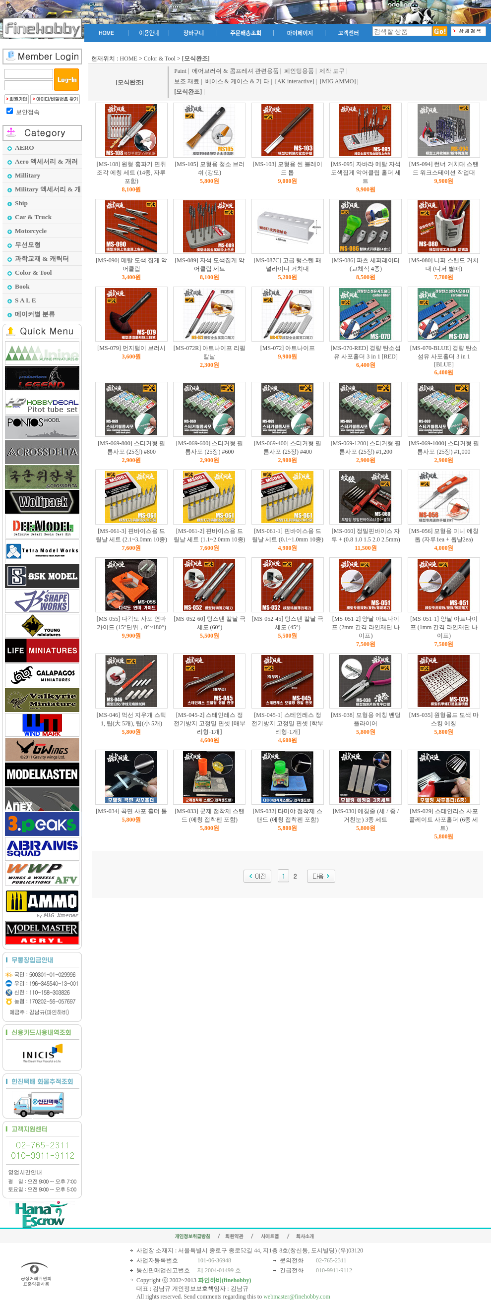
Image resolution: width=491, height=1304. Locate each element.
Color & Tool (160, 58)
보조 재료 (186, 81)
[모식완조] (129, 82)
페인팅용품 (299, 70)
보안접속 (28, 112)
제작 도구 (332, 70)
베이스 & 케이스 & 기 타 (237, 81)
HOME (128, 58)
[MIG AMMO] (338, 81)
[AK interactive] (294, 81)
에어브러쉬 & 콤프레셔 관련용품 (235, 70)
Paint (180, 70)
